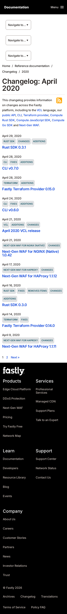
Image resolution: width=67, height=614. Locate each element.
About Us (9, 519)
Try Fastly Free (12, 426)
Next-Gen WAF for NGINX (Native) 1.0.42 (30, 253)
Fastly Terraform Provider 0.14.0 (28, 325)
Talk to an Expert (47, 420)
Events (7, 496)
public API (9, 115)
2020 (25, 71)
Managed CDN (46, 401)
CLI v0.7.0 (10, 168)
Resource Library (14, 477)
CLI (19, 115)
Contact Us (43, 477)
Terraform (11, 183)
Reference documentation (32, 66)
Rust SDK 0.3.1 (14, 147)
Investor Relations (15, 565)
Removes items (37, 290)
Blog (6, 487)
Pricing (7, 417)
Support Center (46, 459)
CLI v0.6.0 (10, 210)
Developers (10, 468)
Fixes (13, 162)
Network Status (46, 468)
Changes (24, 141)
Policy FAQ (38, 607)
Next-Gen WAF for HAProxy (21, 270)
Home (6, 66)
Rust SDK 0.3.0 (14, 305)
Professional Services (44, 391)
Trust (6, 575)
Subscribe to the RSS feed (59, 100)
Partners (8, 547)
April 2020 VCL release (21, 231)
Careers (8, 528)
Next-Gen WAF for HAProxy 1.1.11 (29, 346)
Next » (15, 357)
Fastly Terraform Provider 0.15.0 (28, 189)
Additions (39, 141)
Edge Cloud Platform (17, 389)
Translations (49, 596)
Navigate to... (17, 25)
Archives (9, 596)
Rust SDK (9, 141)
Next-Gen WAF (29, 125)
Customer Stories (14, 538)
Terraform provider (36, 115)
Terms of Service (14, 607)
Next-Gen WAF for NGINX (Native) (24, 245)
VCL (39, 110)
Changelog (9, 71)
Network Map (12, 435)
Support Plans (45, 410)
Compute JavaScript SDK (33, 120)
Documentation (13, 459)
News (6, 556)
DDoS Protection (14, 398)
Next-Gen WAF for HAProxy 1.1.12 (29, 276)
